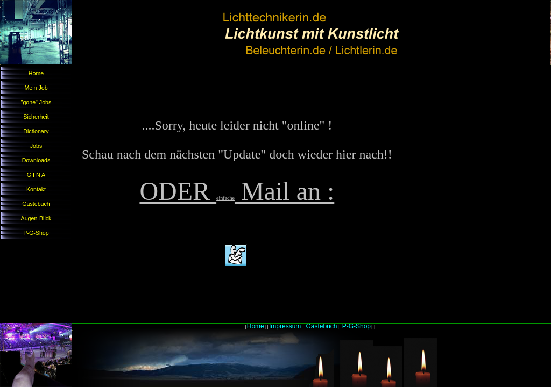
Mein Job (35, 87)
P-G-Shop (35, 233)
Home (36, 73)
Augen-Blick (36, 218)
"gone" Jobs (36, 102)
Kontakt (36, 189)
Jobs (36, 145)
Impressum (285, 326)
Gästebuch (36, 203)
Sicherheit (35, 116)
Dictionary (35, 131)
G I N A (36, 174)
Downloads (36, 160)
